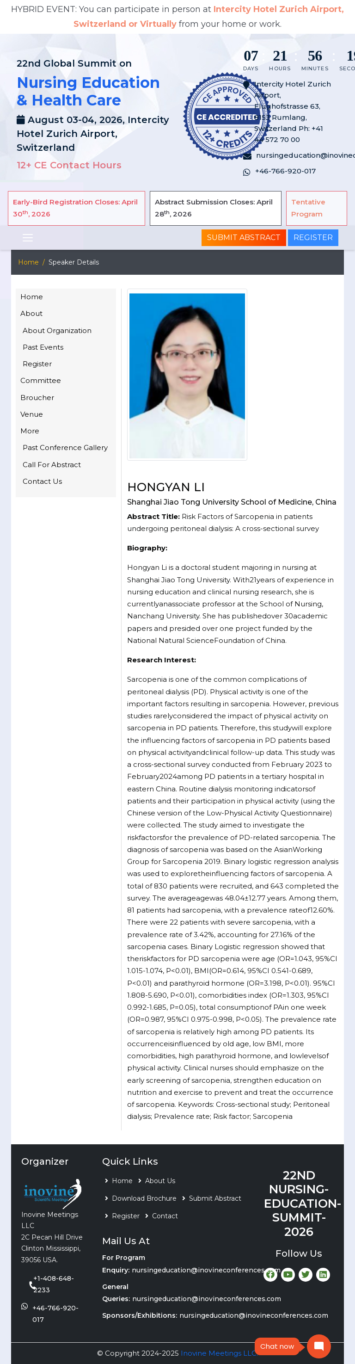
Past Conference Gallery (65, 447)
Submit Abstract (244, 237)
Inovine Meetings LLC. (219, 1353)
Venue (31, 414)
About (31, 313)
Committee (40, 380)
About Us (160, 1181)
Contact (165, 1216)
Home (28, 262)
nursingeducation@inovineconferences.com (206, 1270)
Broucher (37, 397)
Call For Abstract (52, 464)
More (29, 430)
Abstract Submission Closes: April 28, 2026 (214, 208)
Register (313, 237)
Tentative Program (308, 208)
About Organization (57, 330)
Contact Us (42, 481)
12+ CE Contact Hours (69, 165)
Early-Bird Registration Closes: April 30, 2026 (75, 208)
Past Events (43, 347)
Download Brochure (144, 1198)
